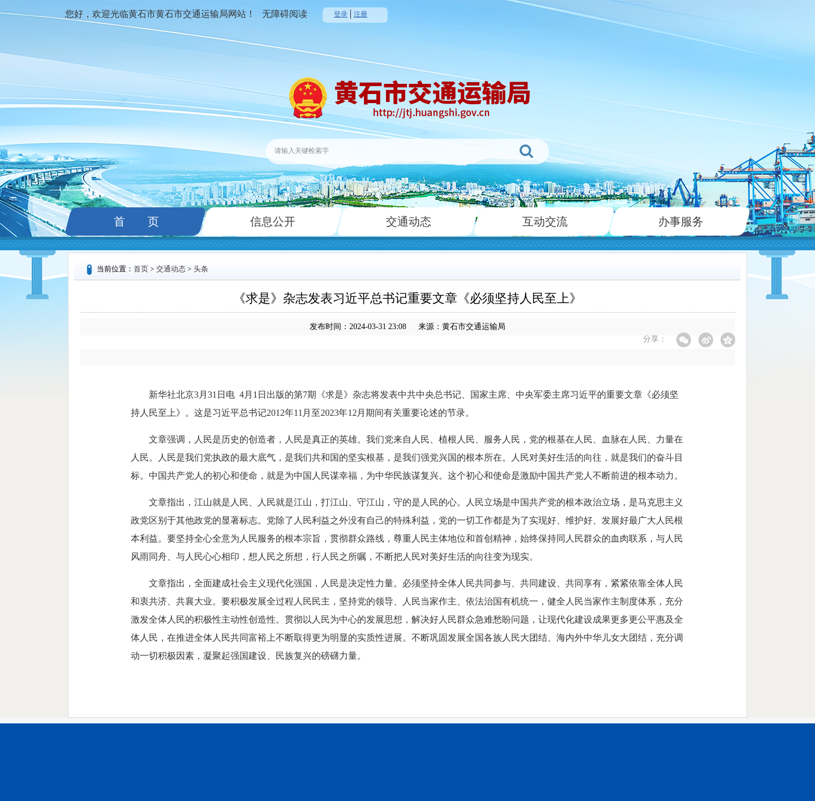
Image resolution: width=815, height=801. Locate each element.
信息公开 (271, 221)
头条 (201, 269)
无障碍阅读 (284, 14)
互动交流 (544, 221)
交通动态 (407, 221)
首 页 (135, 221)
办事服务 (679, 221)
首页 (141, 269)
